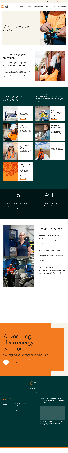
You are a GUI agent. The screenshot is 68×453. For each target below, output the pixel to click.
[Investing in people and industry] (14, 362)
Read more (41, 244)
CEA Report (16, 400)
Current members (6, 407)
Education (54, 7)
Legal (32, 442)
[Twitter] (34, 388)
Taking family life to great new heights (50, 250)
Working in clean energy (39, 7)
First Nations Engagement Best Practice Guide (17, 410)
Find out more (23, 119)
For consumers (26, 405)
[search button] (46, 1)
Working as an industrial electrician (49, 235)
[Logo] (34, 383)
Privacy (36, 442)
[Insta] (30, 388)
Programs (29, 7)
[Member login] (53, 1)
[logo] (5, 7)
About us (5, 404)
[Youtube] (36, 388)
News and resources (62, 7)
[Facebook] (29, 388)
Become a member (62, 1)
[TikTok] (38, 388)
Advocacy (22, 7)
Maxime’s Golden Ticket (46, 267)
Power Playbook (17, 403)
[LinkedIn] (32, 388)
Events (48, 7)
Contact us (5, 402)
